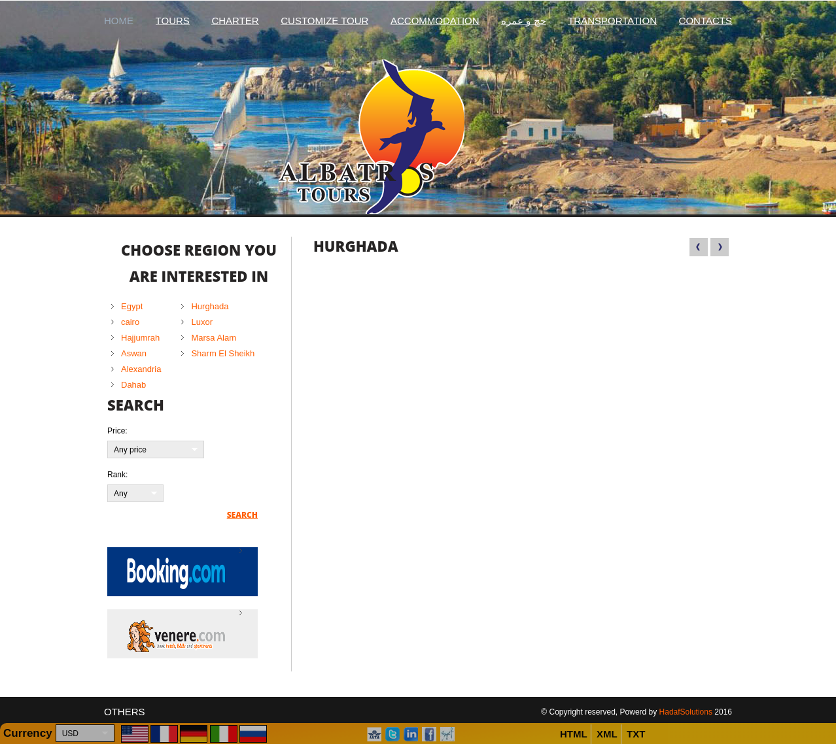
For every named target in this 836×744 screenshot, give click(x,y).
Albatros (418, 136)
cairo (130, 322)
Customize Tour (324, 20)
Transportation (612, 20)
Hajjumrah (140, 338)
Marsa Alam (213, 338)
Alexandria (141, 369)
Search (242, 515)
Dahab (133, 385)
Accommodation (435, 20)
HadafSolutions (685, 712)
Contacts (705, 20)
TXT (636, 733)
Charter (234, 20)
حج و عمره (523, 20)
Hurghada (209, 306)
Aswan (134, 353)
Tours (173, 20)
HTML (573, 733)
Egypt (132, 306)
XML (607, 733)
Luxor (202, 322)
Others (124, 711)
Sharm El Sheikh (222, 353)
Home (118, 20)
